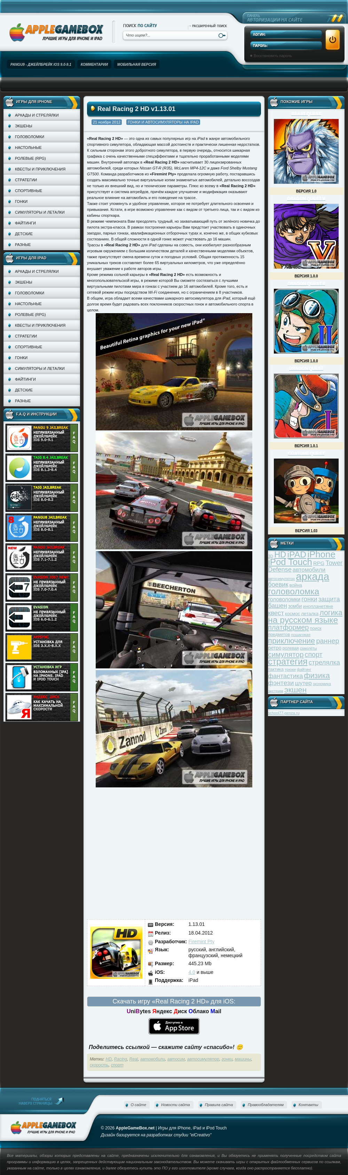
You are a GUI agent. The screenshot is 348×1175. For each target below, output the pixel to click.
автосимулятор (203, 1059)
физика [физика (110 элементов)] (317, 675)
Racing (120, 1059)
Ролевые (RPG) (30, 158)
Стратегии (26, 180)
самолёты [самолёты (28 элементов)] (308, 648)
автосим (176, 1059)
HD (109, 1059)
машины (243, 1059)
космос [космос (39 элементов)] (292, 613)
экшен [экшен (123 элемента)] (295, 689)
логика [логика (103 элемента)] (330, 613)
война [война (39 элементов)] (296, 585)
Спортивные (28, 191)
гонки (227, 1059)
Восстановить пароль (273, 56)
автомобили (152, 1059)
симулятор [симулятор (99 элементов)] (285, 654)
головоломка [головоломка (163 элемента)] (293, 591)
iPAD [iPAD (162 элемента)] (296, 554)
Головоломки (29, 137)
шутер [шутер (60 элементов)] (303, 683)
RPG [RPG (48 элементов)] (319, 563)
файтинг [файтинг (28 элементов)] (304, 669)
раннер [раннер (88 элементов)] (327, 641)
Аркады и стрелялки (37, 115)
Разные (23, 245)
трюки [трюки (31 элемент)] (290, 669)
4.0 (192, 972)
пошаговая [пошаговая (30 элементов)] (300, 635)
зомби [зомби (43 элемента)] (295, 606)
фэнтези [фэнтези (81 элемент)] (281, 682)
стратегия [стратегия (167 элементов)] (288, 661)
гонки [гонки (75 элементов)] (309, 599)
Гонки (21, 201)
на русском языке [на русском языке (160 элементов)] (303, 620)
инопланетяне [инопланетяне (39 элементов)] (318, 606)
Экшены (23, 126)
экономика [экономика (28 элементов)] (322, 684)
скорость (99, 1065)
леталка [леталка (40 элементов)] (309, 613)
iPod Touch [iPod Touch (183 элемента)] (290, 562)
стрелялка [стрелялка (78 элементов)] (324, 662)
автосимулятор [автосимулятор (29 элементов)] (281, 579)
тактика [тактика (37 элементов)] (276, 669)
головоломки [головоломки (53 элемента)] (284, 599)
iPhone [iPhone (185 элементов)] (321, 554)
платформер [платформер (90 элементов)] (288, 627)
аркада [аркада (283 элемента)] (312, 576)
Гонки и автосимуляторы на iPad (163, 122)
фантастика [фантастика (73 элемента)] (285, 676)
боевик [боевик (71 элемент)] (278, 584)
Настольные (28, 147)
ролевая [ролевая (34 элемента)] (291, 648)
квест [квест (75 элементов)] (276, 613)
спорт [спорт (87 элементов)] (314, 654)
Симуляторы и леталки (40, 212)
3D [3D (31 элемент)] (270, 556)
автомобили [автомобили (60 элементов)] (309, 569)
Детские (24, 234)
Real (133, 1059)
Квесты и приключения (40, 169)
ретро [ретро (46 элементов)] (275, 648)
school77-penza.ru (284, 713)
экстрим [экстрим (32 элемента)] (275, 691)
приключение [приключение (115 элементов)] (291, 640)
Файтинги (25, 223)
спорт (117, 1065)
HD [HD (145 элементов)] (280, 554)
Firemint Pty (202, 941)
